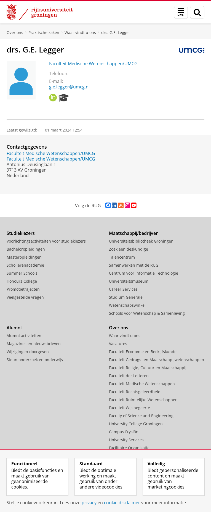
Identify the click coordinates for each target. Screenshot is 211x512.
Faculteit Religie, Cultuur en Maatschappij (147, 367)
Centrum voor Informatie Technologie (143, 273)
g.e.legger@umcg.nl (69, 87)
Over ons (15, 32)
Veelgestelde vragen (25, 297)
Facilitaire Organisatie (129, 447)
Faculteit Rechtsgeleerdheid (135, 391)
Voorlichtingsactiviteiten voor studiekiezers (46, 241)
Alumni (14, 327)
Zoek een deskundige (128, 249)
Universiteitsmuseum (128, 281)
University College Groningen (136, 423)
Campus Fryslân (123, 431)
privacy (89, 503)
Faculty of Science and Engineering (141, 415)
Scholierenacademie (25, 265)
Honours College (22, 281)
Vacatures (118, 343)
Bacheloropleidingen (26, 249)
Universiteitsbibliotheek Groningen (141, 241)
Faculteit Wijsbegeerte (129, 407)
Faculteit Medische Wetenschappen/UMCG (93, 64)
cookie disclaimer (122, 503)
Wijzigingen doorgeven (28, 351)
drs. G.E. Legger (115, 32)
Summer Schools (22, 273)
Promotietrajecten (23, 289)
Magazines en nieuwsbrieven (34, 343)
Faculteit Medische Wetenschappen (142, 383)
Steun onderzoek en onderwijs (35, 359)
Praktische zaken (43, 32)
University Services (126, 439)
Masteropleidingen (24, 257)
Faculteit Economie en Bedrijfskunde (143, 351)
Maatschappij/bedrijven (134, 233)
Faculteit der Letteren (129, 375)
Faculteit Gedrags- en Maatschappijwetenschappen (156, 359)
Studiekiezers (21, 233)
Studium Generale (126, 297)
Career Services (123, 289)
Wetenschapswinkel (127, 305)
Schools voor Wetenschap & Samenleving (147, 313)
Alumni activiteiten (24, 335)
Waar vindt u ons (80, 32)
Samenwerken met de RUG (133, 265)
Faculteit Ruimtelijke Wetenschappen (143, 399)
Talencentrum (122, 257)
